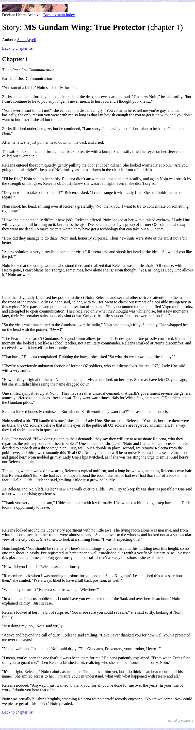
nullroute (187, 720)
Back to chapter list (18, 48)
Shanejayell (26, 40)
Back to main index (59, 15)
